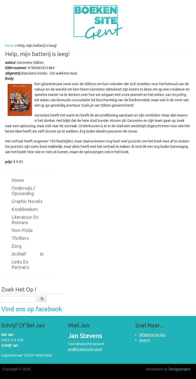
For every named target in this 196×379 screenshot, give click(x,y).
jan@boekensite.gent (85, 349)
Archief (18, 253)
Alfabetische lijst (152, 335)
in (42, 253)
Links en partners (20, 264)
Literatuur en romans (25, 219)
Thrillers (20, 238)
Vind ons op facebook (31, 309)
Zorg (16, 246)
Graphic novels (26, 201)
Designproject (179, 369)
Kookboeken (24, 209)
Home (9, 45)
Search (144, 340)
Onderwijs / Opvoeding (23, 190)
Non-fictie (22, 230)
